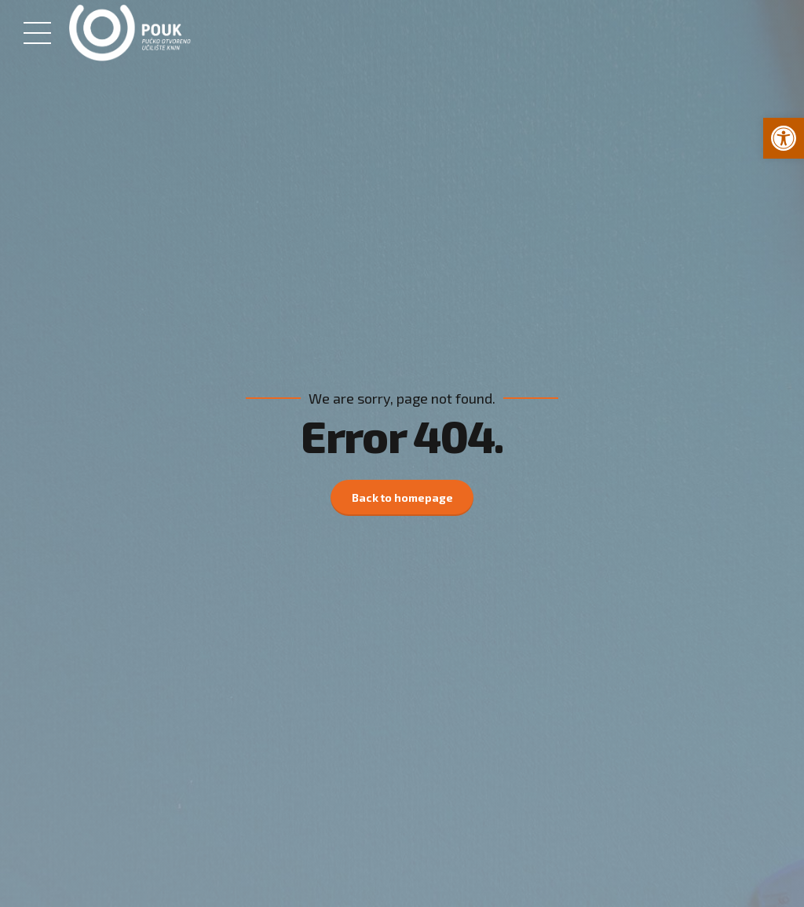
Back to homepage (402, 497)
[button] (783, 138)
